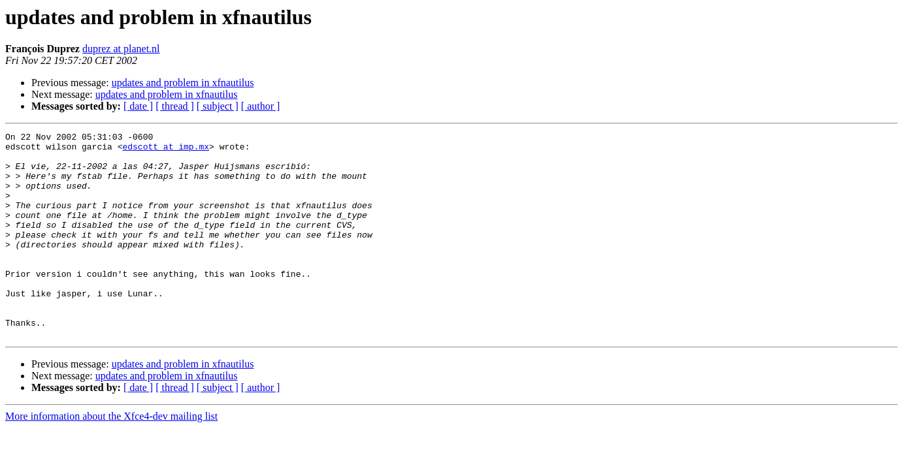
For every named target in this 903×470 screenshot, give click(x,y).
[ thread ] (175, 106)
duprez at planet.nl (121, 48)
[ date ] (138, 106)
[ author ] (260, 106)
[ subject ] (217, 106)
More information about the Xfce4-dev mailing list (111, 457)
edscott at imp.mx (165, 150)
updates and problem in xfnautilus (183, 82)
